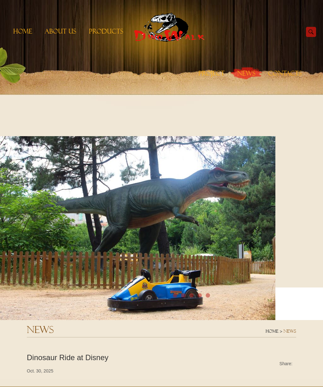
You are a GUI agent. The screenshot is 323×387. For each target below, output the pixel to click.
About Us (60, 31)
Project (211, 73)
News (246, 73)
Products (106, 31)
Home (22, 31)
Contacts (285, 73)
